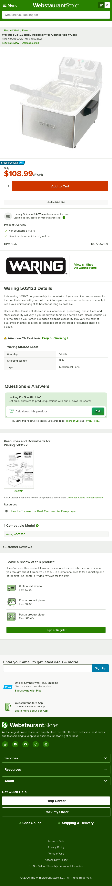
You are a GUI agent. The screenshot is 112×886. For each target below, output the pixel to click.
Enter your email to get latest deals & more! (40, 662)
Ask (98, 411)
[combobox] (56, 15)
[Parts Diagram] (18, 471)
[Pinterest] (46, 744)
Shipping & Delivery (76, 823)
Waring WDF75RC (15, 534)
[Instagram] (5, 744)
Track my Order (56, 812)
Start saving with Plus (28, 690)
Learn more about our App (31, 710)
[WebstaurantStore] (56, 725)
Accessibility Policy (56, 860)
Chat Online (29, 823)
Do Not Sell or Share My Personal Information (56, 866)
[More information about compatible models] (37, 525)
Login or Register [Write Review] (56, 630)
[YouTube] (15, 744)
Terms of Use (73, 420)
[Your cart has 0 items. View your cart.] (104, 5)
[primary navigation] (10, 5)
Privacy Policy (92, 420)
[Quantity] (8, 186)
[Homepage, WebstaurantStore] (56, 5)
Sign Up (100, 668)
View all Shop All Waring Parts (85, 266)
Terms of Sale (56, 841)
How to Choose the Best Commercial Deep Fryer (55, 511)
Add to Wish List (56, 202)
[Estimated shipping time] (64, 217)
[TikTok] (36, 744)
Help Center (56, 801)
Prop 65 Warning (54, 338)
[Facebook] (25, 744)
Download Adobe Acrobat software (85, 497)
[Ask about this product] (56, 411)
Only (6, 168)
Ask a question (30, 42)
